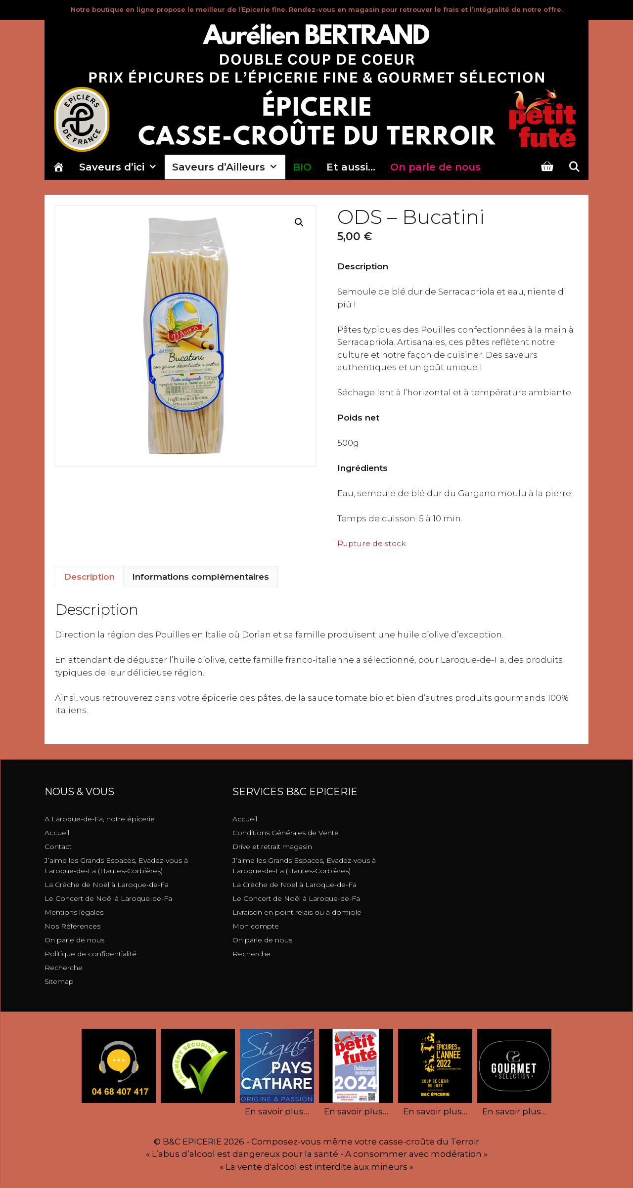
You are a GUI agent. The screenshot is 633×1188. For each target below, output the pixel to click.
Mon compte (255, 926)
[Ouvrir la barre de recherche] (574, 167)
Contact (58, 846)
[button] (299, 222)
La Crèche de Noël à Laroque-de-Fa (107, 884)
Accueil (57, 832)
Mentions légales (74, 912)
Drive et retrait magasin (272, 846)
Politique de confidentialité (90, 953)
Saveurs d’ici (122, 167)
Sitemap (59, 981)
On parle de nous (74, 939)
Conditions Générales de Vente (285, 832)
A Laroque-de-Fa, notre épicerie (100, 818)
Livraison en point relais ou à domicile (297, 912)
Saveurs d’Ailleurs (228, 167)
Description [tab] (89, 577)
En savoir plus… (277, 1111)
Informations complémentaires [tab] (200, 577)
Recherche (64, 967)
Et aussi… (350, 167)
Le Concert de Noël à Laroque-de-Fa (108, 898)
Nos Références (72, 926)
